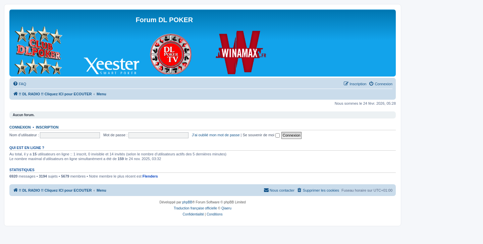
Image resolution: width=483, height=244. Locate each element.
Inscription (47, 127)
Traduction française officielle (195, 208)
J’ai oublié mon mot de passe (215, 135)
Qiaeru (226, 208)
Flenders (150, 176)
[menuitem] (19, 84)
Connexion (20, 127)
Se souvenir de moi (261, 135)
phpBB (187, 202)
